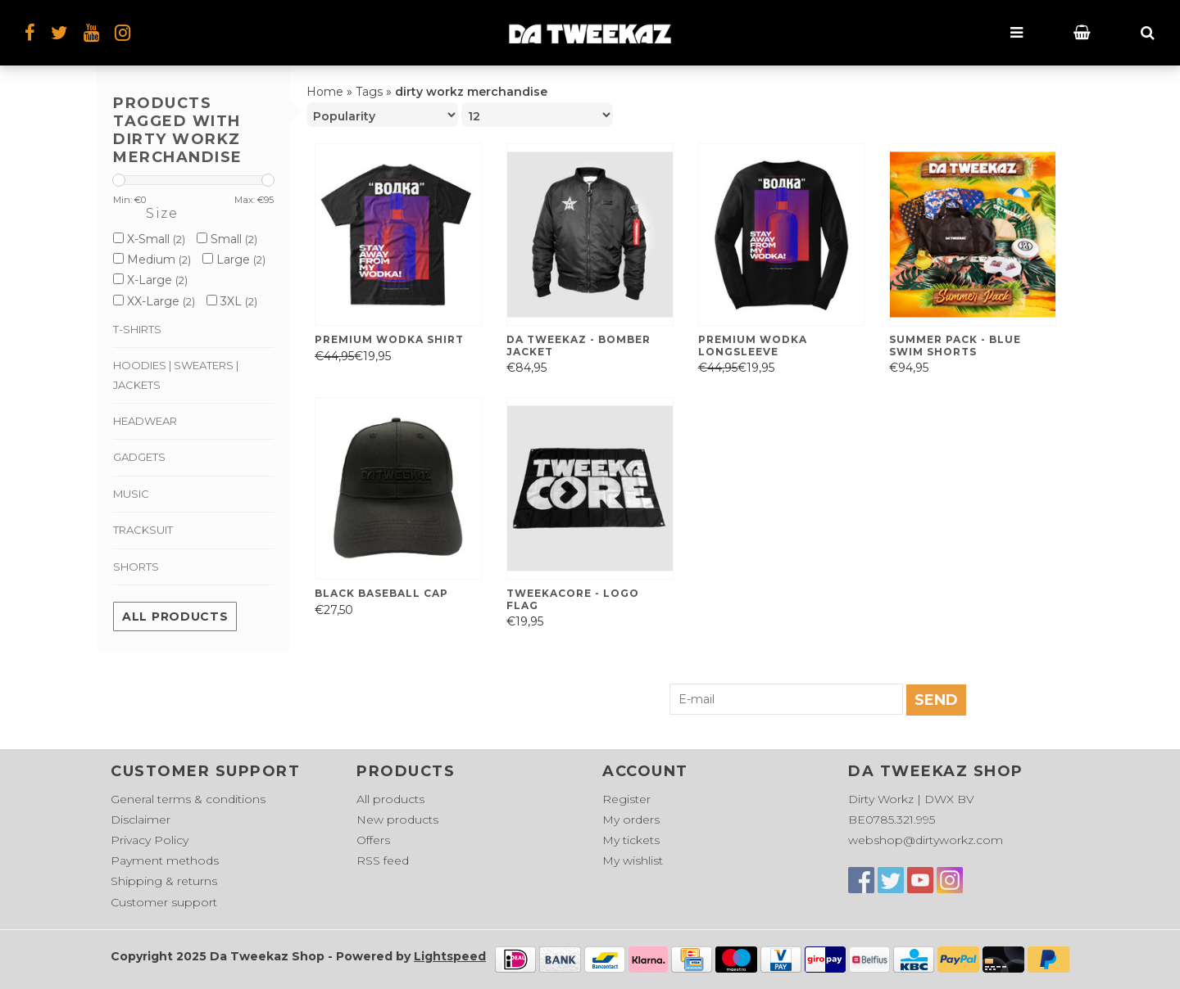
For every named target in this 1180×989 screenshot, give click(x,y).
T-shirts (137, 329)
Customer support (164, 902)
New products (397, 819)
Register (626, 799)
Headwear (145, 420)
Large (234, 259)
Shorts (136, 566)
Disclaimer (140, 819)
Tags (369, 91)
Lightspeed (450, 956)
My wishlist (632, 860)
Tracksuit (143, 529)
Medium (152, 259)
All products (175, 616)
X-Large (150, 280)
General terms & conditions (188, 799)
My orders (631, 819)
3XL (231, 301)
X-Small (149, 239)
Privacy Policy (149, 840)
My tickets (631, 840)
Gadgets (139, 456)
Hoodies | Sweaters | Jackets (175, 375)
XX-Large (154, 301)
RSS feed (382, 860)
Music (131, 493)
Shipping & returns (164, 881)
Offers (373, 840)
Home (324, 91)
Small (227, 239)
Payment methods (165, 860)
